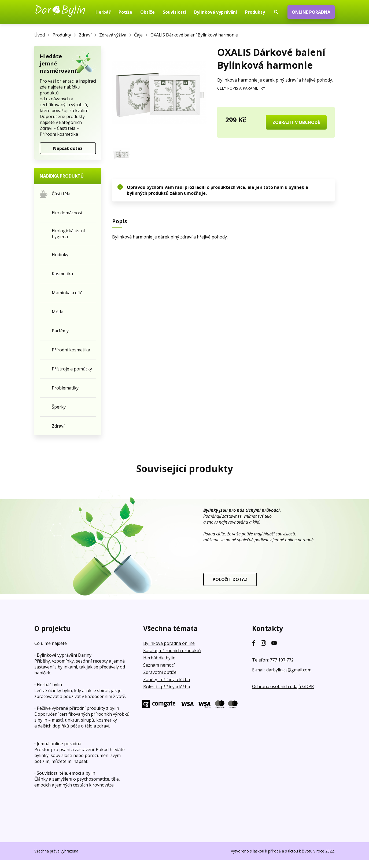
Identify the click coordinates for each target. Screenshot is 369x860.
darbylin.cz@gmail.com (288, 670)
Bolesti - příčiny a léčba (166, 687)
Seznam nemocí (159, 665)
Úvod (39, 35)
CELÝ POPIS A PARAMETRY (241, 88)
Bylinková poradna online (169, 643)
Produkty (62, 35)
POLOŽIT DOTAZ (230, 579)
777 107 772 (282, 660)
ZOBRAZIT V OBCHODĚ (296, 122)
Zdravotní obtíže (159, 672)
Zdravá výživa (112, 35)
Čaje (138, 35)
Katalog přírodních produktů (172, 650)
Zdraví (85, 35)
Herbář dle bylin (159, 658)
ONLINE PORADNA (311, 12)
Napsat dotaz (68, 148)
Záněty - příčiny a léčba (166, 679)
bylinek (296, 187)
